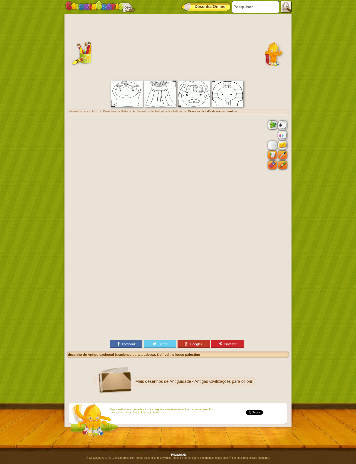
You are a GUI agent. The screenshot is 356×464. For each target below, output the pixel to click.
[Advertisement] (178, 46)
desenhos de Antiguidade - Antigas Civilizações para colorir (198, 381)
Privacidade (178, 454)
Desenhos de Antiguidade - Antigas (159, 111)
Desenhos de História (117, 111)
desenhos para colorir (83, 111)
